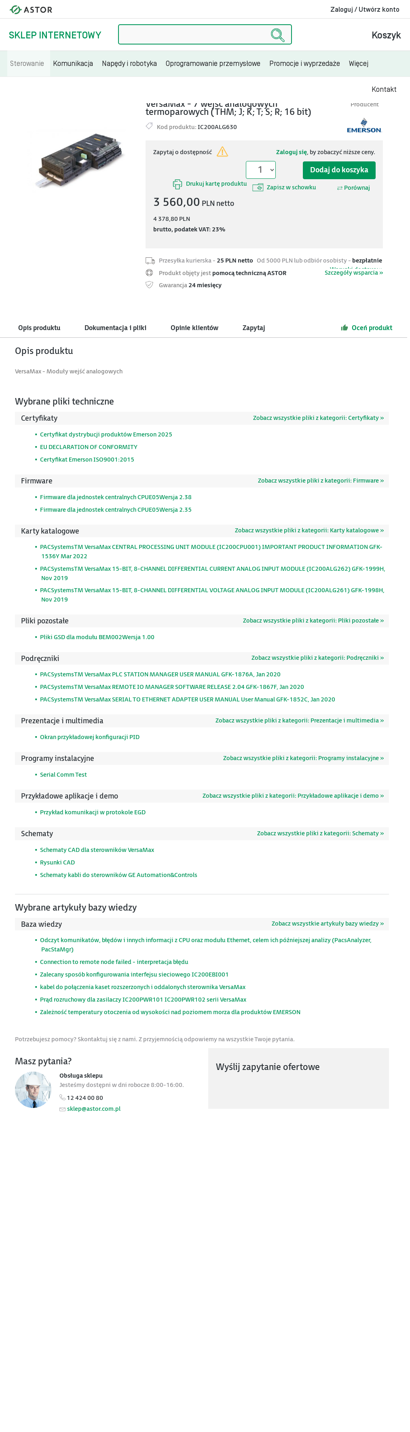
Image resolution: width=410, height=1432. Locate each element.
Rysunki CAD (57, 862)
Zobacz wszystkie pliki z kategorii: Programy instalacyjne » (303, 758)
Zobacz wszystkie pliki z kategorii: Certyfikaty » (318, 418)
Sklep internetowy (55, 35)
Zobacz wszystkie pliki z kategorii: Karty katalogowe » (309, 530)
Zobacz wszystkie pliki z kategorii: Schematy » (320, 833)
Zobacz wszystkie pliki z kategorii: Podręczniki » (317, 658)
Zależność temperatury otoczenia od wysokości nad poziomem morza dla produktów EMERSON (170, 1012)
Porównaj (353, 188)
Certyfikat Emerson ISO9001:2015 (87, 460)
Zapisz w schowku (284, 187)
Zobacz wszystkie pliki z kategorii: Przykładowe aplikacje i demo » (293, 796)
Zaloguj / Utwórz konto (364, 10)
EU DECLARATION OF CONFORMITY (88, 447)
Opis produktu (39, 328)
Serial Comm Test (63, 775)
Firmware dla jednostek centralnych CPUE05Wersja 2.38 (116, 497)
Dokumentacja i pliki (115, 328)
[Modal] (77, 160)
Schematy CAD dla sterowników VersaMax (97, 850)
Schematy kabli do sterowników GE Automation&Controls (118, 875)
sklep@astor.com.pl (93, 1109)
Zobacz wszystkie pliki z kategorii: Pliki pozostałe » (313, 621)
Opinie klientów (194, 328)
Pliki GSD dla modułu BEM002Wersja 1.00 (97, 637)
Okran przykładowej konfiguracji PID (89, 737)
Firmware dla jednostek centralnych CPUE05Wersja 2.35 (116, 510)
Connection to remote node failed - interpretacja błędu (114, 962)
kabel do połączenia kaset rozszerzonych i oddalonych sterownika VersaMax (142, 987)
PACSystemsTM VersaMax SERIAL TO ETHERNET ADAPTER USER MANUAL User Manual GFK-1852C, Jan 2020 (187, 699)
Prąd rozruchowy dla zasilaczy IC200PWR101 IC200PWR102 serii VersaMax (143, 1000)
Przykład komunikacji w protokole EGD (93, 812)
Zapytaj (254, 328)
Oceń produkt (366, 327)
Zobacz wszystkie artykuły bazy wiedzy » (328, 924)
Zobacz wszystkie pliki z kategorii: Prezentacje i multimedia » (300, 720)
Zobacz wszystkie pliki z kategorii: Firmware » (321, 481)
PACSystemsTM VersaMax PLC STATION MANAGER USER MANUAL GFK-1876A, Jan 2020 (160, 674)
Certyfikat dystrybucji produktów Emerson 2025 (106, 434)
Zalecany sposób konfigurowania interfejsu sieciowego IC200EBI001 (134, 975)
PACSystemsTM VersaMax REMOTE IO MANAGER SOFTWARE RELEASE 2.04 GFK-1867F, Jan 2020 (172, 687)
